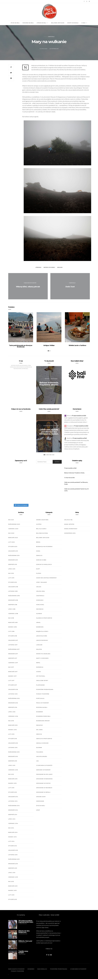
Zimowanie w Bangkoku (44, 778)
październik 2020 (14, 524)
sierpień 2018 (12, 604)
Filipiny (38, 573)
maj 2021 (11, 519)
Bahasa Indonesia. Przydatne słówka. (74, 473)
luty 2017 (11, 680)
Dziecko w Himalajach (44, 564)
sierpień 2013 (12, 868)
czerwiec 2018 (13, 613)
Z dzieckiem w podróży (30, 282)
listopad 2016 (12, 694)
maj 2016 (11, 720)
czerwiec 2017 (13, 662)
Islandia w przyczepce (44, 618)
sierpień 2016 (12, 707)
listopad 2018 (13, 591)
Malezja (39, 649)
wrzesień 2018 (13, 600)
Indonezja (39, 609)
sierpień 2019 (12, 564)
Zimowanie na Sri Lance (44, 774)
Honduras (39, 600)
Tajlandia (39, 752)
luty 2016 (11, 734)
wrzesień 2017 (13, 653)
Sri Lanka (39, 729)
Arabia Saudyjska (42, 519)
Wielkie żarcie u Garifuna (77, 345)
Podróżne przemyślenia (44, 689)
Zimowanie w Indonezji (44, 787)
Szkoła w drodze (42, 743)
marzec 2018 (12, 627)
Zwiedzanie (40, 801)
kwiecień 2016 (12, 725)
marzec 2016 (12, 729)
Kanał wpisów (69, 524)
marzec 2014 (12, 836)
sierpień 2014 (12, 814)
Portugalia (40, 698)
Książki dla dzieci (42, 631)
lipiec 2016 (11, 711)
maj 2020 (11, 533)
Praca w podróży (42, 702)
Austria (38, 524)
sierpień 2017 (12, 658)
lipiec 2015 (11, 765)
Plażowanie (40, 685)
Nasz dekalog (42, 969)
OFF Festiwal (40, 676)
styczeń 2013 (12, 899)
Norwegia (39, 667)
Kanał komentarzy (70, 528)
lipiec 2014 (11, 819)
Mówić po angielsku (43, 653)
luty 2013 (11, 895)
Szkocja (39, 734)
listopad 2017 (12, 644)
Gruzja (38, 586)
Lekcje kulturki (41, 635)
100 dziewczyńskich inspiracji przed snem (25, 921)
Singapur (39, 725)
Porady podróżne (42, 694)
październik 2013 (14, 859)
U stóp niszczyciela (69, 477)
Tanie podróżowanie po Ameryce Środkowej (20, 346)
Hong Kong (40, 604)
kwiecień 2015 (12, 778)
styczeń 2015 (12, 792)
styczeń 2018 (12, 635)
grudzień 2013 (13, 850)
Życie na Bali (15, 22)
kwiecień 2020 (13, 537)
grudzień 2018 (13, 586)
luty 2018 (11, 631)
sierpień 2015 (12, 761)
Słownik (47, 378)
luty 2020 (11, 542)
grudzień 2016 (13, 689)
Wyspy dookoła (72, 22)
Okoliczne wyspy (42, 680)
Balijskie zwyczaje (57, 22)
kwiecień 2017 (12, 671)
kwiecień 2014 (13, 832)
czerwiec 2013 (13, 877)
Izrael (38, 622)
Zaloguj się (68, 519)
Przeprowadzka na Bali (79, 415)
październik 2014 (14, 805)
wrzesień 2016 (13, 702)
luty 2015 (11, 787)
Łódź (38, 810)
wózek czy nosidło (49, 267)
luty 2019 (11, 577)
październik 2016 (14, 698)
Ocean (38, 671)
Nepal (38, 662)
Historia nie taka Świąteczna (23, 931)
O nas (83, 22)
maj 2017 (11, 667)
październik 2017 (14, 649)
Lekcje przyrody (42, 640)
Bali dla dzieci (41, 528)
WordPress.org (70, 533)
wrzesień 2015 (13, 756)
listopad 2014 (13, 801)
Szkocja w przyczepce (44, 738)
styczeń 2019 (12, 582)
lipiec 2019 (11, 568)
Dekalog (39, 555)
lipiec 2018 (11, 609)
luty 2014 (11, 841)
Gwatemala (51, 36)
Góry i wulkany (41, 582)
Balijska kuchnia (42, 533)
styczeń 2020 (12, 546)
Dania (38, 551)
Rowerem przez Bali (43, 716)
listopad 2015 (12, 747)
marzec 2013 (12, 890)
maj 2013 (11, 881)
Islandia (39, 613)
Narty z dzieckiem (42, 658)
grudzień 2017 (13, 640)
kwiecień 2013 (12, 886)
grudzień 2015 (13, 743)
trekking (38, 267)
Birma (38, 542)
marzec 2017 (12, 676)
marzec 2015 (12, 783)
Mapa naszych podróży (16, 969)
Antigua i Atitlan (48, 345)
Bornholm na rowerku (44, 546)
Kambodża (40, 627)
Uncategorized (41, 756)
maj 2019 (11, 573)
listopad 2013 (12, 854)
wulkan (60, 267)
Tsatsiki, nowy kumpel (23, 951)
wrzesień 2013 (13, 863)
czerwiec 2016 (13, 716)
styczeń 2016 (12, 738)
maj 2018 (11, 618)
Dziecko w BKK (41, 560)
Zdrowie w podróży (43, 769)
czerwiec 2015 (13, 769)
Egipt (38, 568)
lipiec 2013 (11, 872)
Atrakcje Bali (41, 22)
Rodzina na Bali (28, 22)
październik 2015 (13, 752)
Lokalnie (39, 644)
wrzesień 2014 (13, 810)
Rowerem (39, 711)
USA (37, 761)
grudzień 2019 (13, 551)
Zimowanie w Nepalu (43, 792)
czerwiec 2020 (13, 528)
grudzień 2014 (13, 796)
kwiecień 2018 (13, 622)
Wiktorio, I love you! (25, 941)
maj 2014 (11, 828)
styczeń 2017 (12, 685)
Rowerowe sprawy (43, 720)
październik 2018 (14, 595)
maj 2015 (11, 774)
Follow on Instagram (21, 505)
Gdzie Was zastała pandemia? (51, 425)
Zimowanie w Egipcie (43, 783)
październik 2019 (14, 555)
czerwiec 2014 (13, 823)
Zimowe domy (41, 796)
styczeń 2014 (12, 845)
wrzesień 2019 (13, 560)
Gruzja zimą (40, 591)
